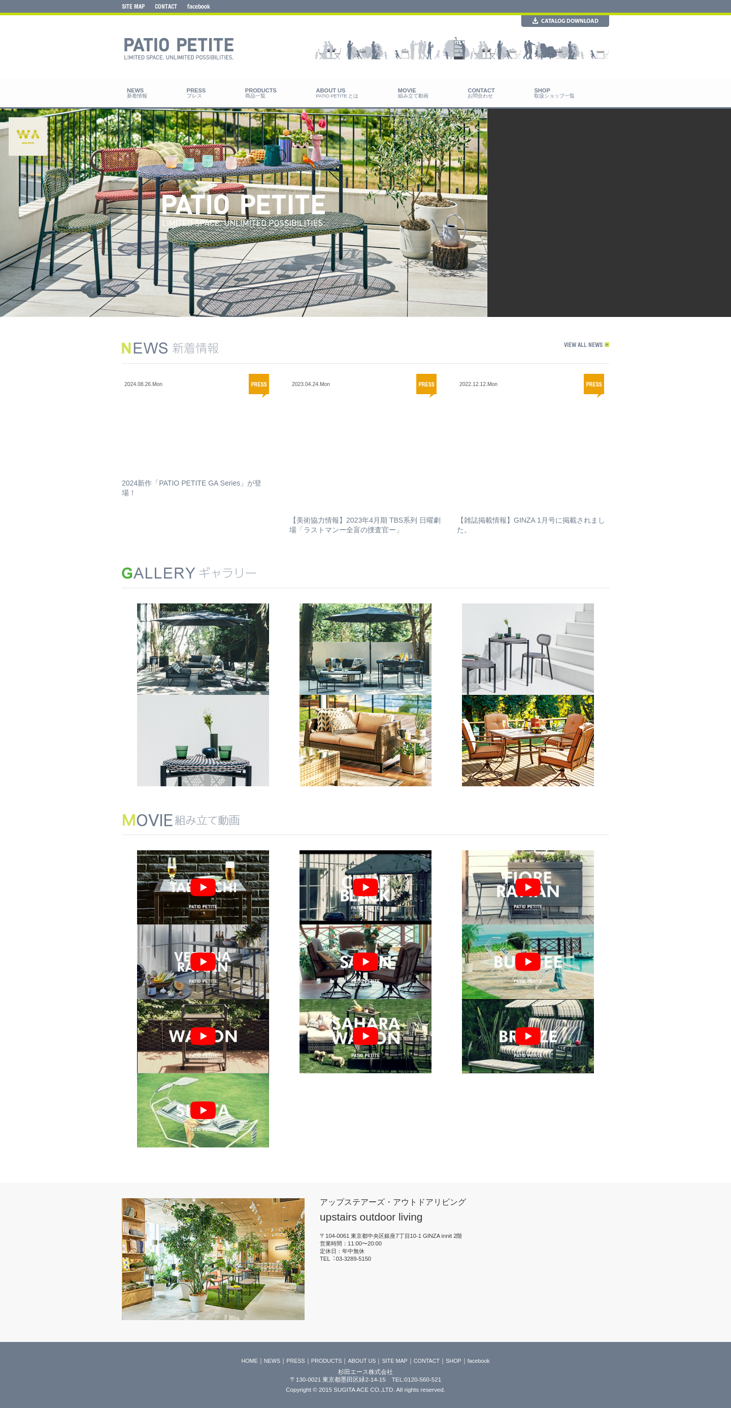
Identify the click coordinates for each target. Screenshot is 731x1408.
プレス (194, 96)
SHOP (453, 1361)
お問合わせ (480, 96)
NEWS (272, 1361)
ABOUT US (362, 1361)
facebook (479, 1361)
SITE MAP (394, 1361)
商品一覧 (255, 96)
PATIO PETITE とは (337, 96)
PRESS (295, 1361)
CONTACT (427, 1361)
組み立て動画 (413, 96)
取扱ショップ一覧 (554, 96)
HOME (249, 1361)
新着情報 (137, 96)
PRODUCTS (326, 1361)
